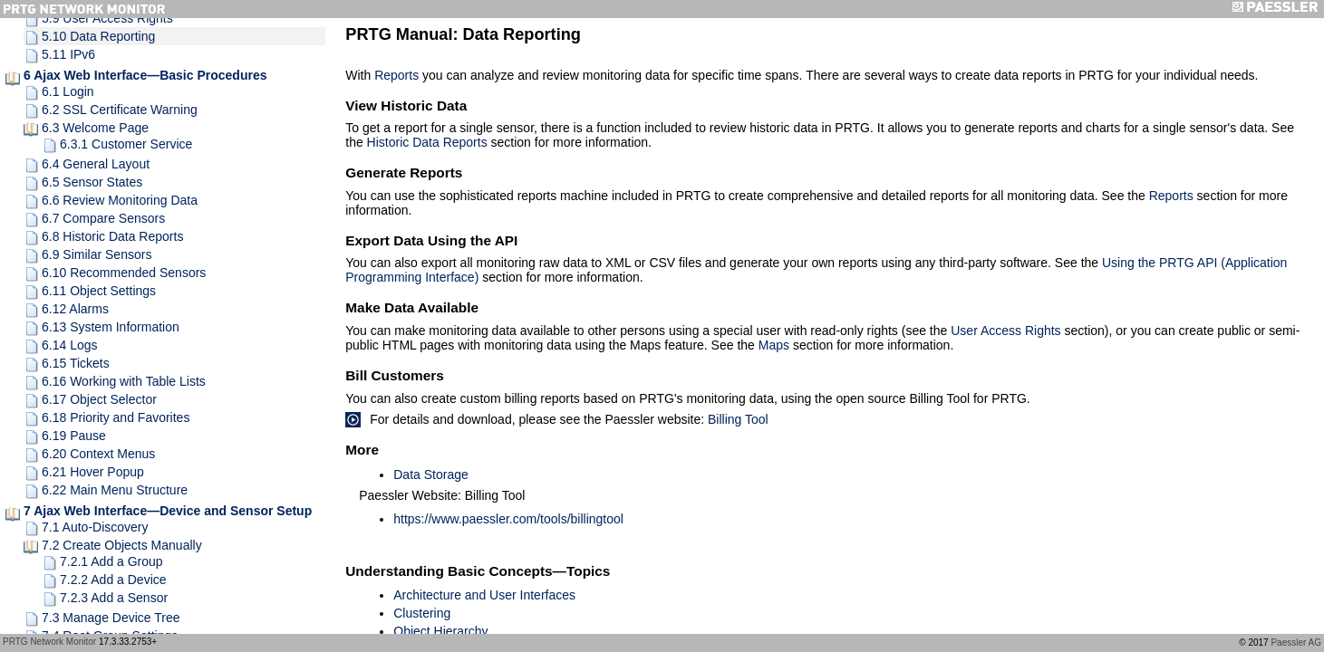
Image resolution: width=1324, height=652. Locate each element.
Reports (396, 75)
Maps (774, 345)
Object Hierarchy (440, 631)
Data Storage (431, 474)
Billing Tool (738, 419)
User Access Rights (1005, 330)
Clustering (421, 613)
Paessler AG (1296, 642)
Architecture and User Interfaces (484, 595)
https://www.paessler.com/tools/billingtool (508, 519)
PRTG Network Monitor (49, 642)
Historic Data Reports (427, 142)
